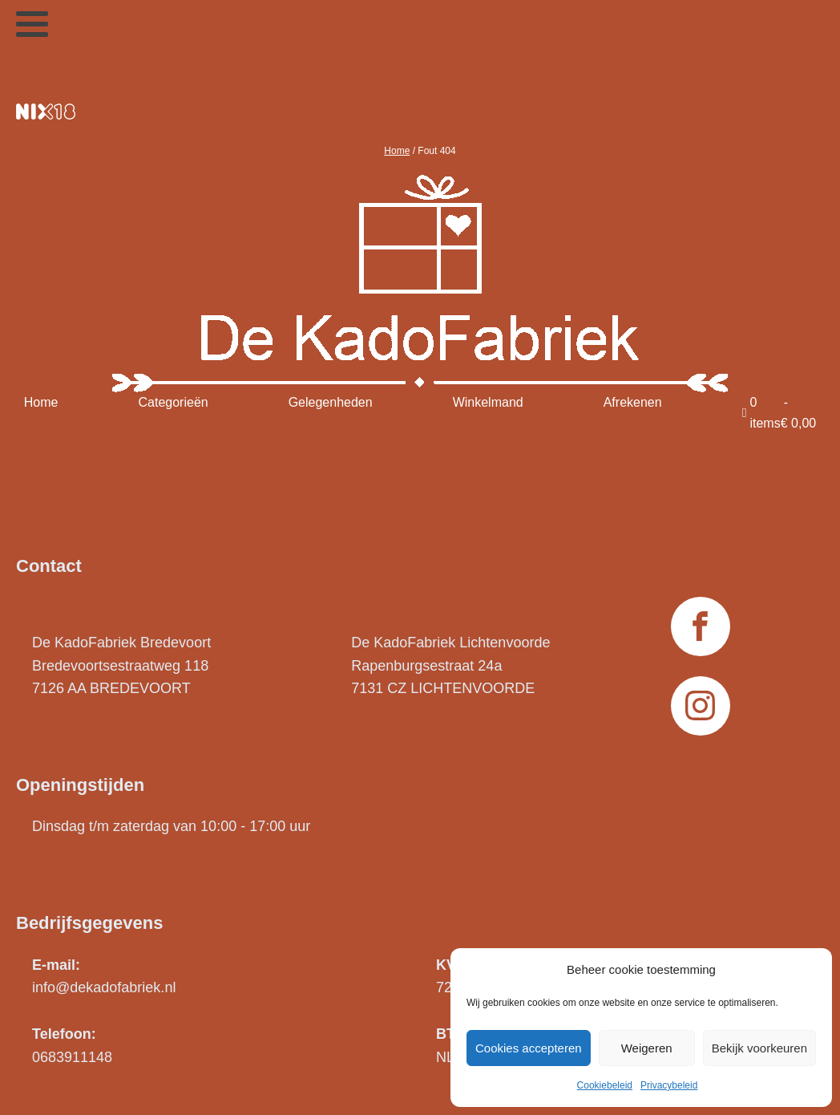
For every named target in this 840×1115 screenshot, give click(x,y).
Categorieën (173, 402)
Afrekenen (633, 402)
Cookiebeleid (604, 1085)
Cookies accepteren (528, 1048)
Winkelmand (488, 402)
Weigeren (646, 1048)
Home (397, 150)
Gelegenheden (331, 402)
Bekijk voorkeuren (759, 1048)
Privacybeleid (668, 1085)
